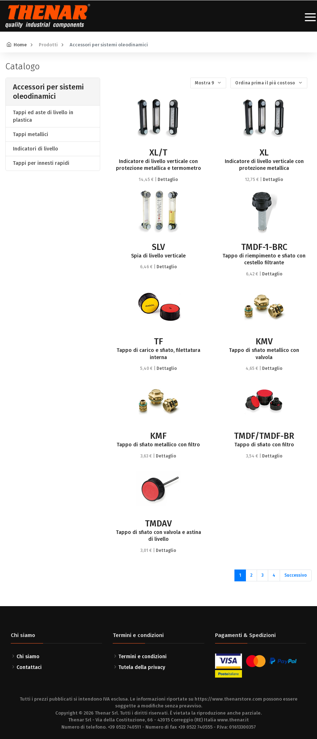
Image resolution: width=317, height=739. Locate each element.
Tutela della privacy (141, 667)
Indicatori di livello (35, 149)
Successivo (295, 575)
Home (20, 44)
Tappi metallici (30, 134)
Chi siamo (28, 657)
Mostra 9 (205, 82)
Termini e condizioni (142, 657)
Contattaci (29, 667)
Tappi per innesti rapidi (41, 163)
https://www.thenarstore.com (228, 699)
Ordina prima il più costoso (265, 82)
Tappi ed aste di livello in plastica (43, 116)
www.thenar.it (233, 719)
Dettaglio (168, 179)
